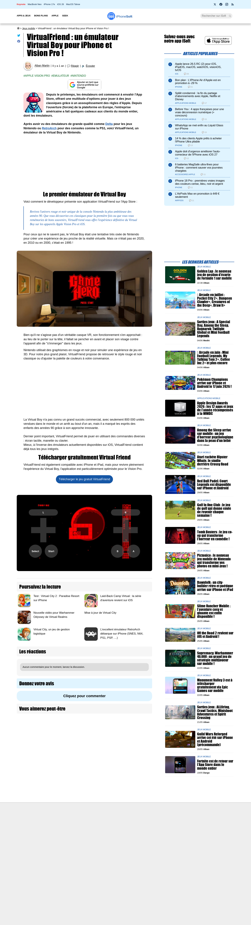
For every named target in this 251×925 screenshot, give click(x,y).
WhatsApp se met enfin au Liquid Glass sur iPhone (199, 127)
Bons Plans (41, 15)
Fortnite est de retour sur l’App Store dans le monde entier (215, 764)
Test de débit (108, 832)
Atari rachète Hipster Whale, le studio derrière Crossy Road (212, 460)
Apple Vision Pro (37, 75)
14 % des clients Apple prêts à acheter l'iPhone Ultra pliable (198, 140)
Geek (65, 15)
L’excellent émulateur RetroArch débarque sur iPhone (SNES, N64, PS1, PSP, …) (121, 633)
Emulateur (61, 75)
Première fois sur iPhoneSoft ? (64, 820)
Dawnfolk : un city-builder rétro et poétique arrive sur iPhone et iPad (215, 586)
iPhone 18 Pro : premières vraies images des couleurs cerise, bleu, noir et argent (200, 182)
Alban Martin (42, 65)
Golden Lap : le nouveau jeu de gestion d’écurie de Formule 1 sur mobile (214, 275)
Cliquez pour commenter (84, 696)
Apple (55, 15)
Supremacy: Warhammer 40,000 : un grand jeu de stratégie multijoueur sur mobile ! (215, 658)
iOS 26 (60, 4)
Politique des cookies (59, 844)
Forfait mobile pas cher (113, 826)
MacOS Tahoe (73, 4)
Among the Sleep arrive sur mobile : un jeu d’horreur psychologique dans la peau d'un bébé (215, 435)
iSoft (50, 826)
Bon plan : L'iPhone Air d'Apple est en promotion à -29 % (198, 82)
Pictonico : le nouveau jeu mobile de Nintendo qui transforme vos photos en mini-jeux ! (214, 561)
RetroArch (49, 128)
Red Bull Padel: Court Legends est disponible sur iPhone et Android (214, 484)
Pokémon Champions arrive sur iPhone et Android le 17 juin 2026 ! (214, 383)
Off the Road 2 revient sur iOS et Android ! (215, 634)
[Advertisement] (84, 163)
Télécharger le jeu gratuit (84, 479)
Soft (124, 16)
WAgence (159, 826)
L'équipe (52, 832)
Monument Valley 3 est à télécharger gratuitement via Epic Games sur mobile (214, 685)
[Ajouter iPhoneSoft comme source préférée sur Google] (84, 85)
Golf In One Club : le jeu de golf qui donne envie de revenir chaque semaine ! (214, 510)
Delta (109, 124)
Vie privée (53, 838)
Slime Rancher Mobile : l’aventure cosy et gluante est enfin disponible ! (213, 611)
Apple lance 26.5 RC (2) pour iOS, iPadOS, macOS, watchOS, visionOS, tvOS (198, 67)
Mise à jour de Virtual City (100, 612)
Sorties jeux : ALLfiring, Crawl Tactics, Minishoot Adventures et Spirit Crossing (215, 712)
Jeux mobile (28, 28)
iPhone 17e (49, 4)
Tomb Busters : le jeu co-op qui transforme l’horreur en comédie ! (215, 535)
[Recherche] (216, 16)
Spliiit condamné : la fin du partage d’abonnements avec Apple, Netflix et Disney (197, 96)
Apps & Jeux (23, 15)
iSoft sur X (159, 832)
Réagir (75, 65)
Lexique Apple (108, 838)
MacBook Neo (34, 4)
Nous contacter (109, 820)
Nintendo (79, 75)
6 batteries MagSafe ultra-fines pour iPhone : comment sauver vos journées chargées (199, 167)
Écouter (90, 65)
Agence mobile (162, 820)
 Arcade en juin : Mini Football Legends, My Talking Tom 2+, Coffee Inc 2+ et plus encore (213, 358)
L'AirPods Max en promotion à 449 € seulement (197, 195)
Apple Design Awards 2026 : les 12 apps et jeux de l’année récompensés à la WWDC (215, 408)
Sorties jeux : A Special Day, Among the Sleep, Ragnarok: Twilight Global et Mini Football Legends (213, 329)
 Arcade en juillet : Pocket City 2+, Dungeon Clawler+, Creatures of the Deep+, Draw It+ (214, 300)
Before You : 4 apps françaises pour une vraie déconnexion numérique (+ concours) (199, 112)
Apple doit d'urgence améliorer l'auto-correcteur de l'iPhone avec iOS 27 (197, 153)
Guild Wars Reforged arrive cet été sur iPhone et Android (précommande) (215, 739)
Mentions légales (57, 851)
